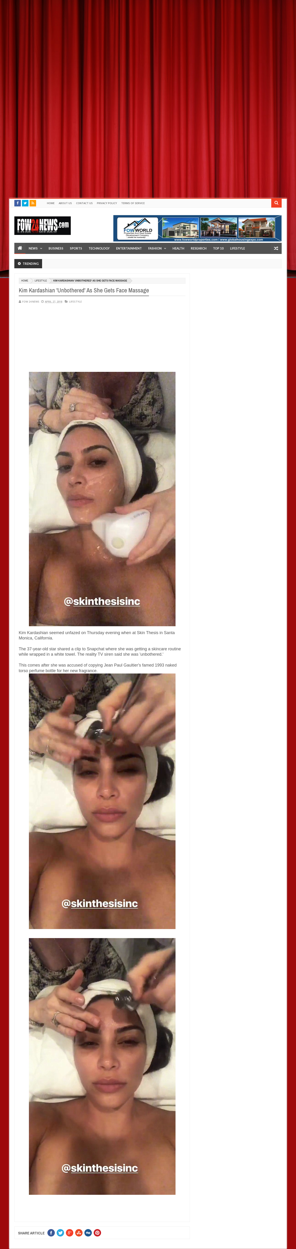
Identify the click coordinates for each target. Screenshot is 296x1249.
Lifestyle (41, 280)
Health (178, 248)
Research (199, 248)
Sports (76, 248)
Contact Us (84, 203)
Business (56, 248)
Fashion (155, 248)
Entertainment (129, 248)
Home (51, 203)
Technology (99, 248)
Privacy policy (107, 203)
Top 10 (218, 248)
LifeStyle (237, 248)
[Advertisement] (139, 32)
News (33, 248)
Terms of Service (133, 203)
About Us (65, 203)
